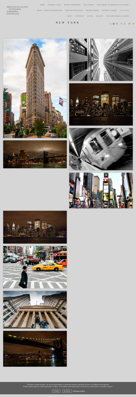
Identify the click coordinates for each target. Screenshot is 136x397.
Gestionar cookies (79, 391)
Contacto (79, 16)
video (69, 16)
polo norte (89, 5)
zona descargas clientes (117, 16)
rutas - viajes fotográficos (49, 10)
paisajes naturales (74, 10)
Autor (90, 16)
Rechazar (67, 391)
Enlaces (99, 16)
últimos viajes (54, 5)
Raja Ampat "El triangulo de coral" (113, 5)
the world (124, 10)
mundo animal (92, 10)
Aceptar (56, 391)
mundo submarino (72, 5)
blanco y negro (109, 10)
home (42, 5)
